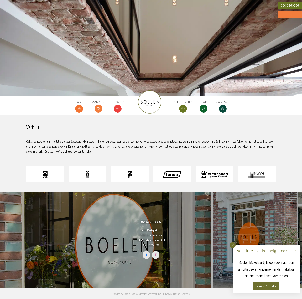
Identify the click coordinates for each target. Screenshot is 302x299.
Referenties (183, 101)
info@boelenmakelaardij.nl (151, 240)
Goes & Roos (129, 294)
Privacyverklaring (171, 294)
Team (203, 101)
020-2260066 (290, 5)
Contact (223, 101)
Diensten (118, 101)
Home (79, 101)
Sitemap (186, 294)
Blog (290, 14)
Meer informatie (266, 286)
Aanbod (98, 101)
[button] (233, 245)
